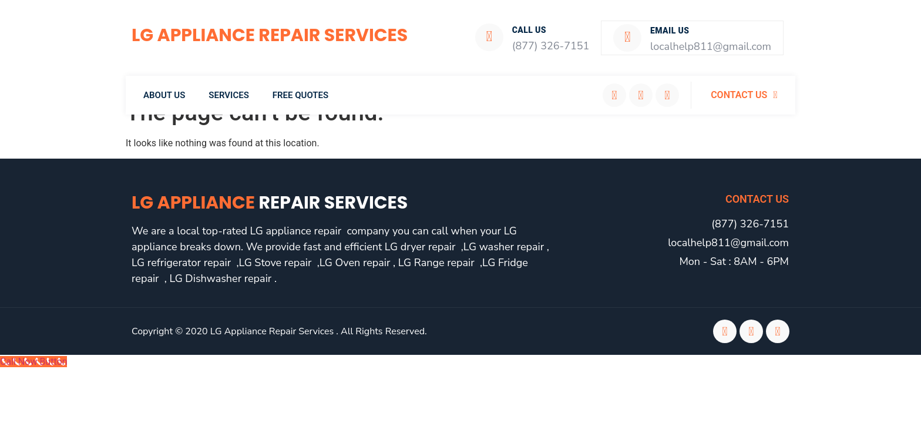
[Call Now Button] (33, 360)
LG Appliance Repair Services (270, 35)
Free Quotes (300, 94)
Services (228, 94)
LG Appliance (270, 201)
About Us (164, 94)
